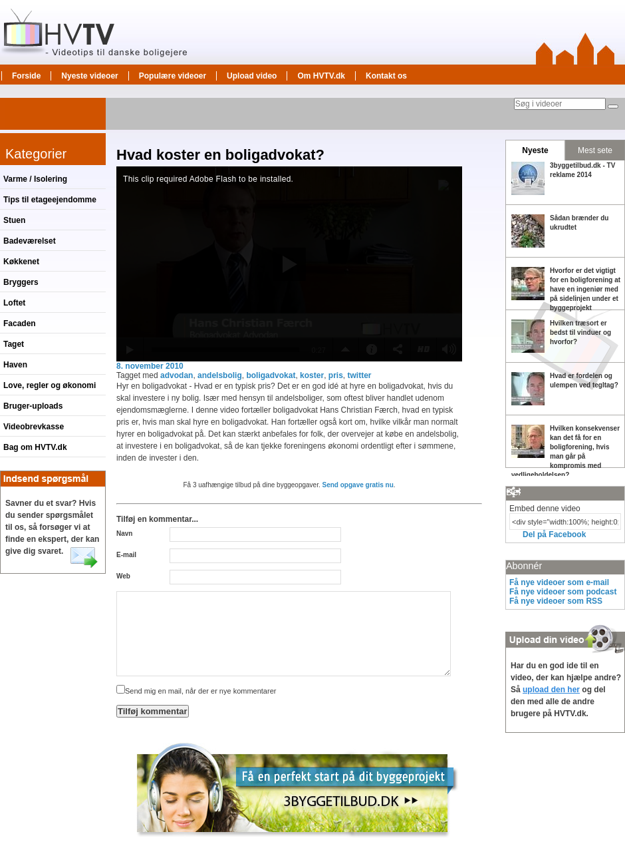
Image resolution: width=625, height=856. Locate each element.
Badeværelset (29, 241)
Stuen (14, 220)
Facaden (19, 323)
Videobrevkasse (33, 426)
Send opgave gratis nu (358, 485)
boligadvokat (270, 375)
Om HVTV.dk (321, 76)
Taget (13, 344)
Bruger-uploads (32, 406)
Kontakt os (386, 76)
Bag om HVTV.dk (35, 447)
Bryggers (21, 282)
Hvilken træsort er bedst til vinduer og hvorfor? (580, 332)
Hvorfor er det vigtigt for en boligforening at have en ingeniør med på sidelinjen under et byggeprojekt (585, 289)
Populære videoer (172, 76)
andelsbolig (219, 375)
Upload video (252, 76)
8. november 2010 (150, 366)
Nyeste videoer (89, 76)
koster (312, 375)
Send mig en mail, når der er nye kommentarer (196, 691)
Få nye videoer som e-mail (559, 582)
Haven (15, 364)
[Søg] (613, 106)
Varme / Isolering (35, 179)
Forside (26, 76)
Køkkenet (21, 261)
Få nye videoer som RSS (555, 601)
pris (335, 375)
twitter (360, 375)
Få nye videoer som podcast (562, 591)
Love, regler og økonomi (49, 385)
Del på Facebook (554, 534)
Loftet (14, 303)
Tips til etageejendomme (49, 199)
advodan (176, 375)
